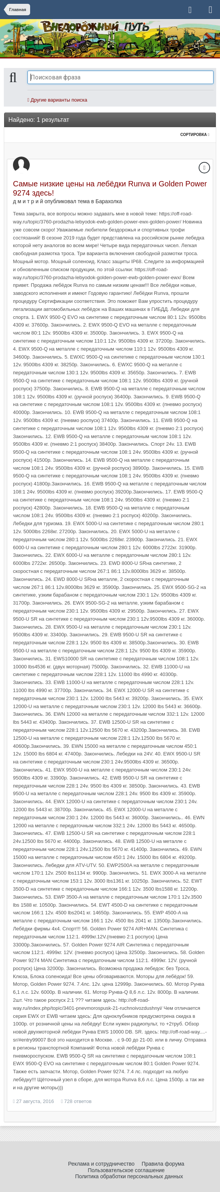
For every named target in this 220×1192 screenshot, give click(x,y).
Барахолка (108, 201)
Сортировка (194, 135)
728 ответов (76, 1101)
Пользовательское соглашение (126, 1170)
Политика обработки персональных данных (129, 1176)
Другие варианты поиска (57, 100)
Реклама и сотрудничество (101, 1164)
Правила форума (162, 1164)
